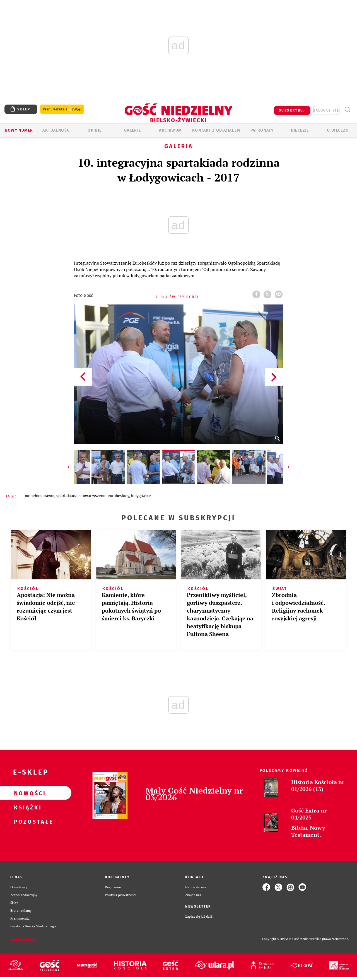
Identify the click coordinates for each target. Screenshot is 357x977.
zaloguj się (326, 110)
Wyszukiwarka (347, 110)
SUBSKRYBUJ (292, 110)
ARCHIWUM (170, 130)
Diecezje (300, 130)
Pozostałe (27, 821)
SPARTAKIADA (67, 496)
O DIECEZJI (338, 130)
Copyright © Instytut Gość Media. (285, 939)
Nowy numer (19, 130)
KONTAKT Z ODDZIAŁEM (216, 130)
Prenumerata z (62, 109)
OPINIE (95, 130)
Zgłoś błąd (23, 939)
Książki (27, 807)
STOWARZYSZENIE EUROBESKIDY (104, 496)
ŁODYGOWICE (141, 496)
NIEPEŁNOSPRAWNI (39, 496)
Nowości (27, 793)
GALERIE (132, 130)
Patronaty (262, 130)
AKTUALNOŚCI (56, 130)
